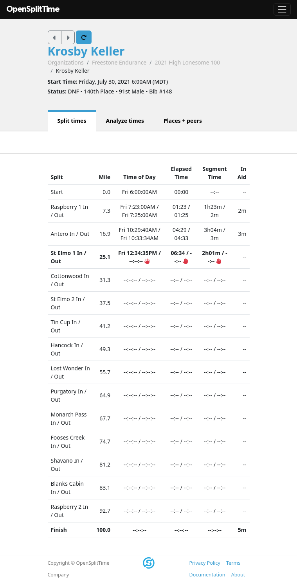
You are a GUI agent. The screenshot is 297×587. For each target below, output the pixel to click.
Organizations (66, 62)
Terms (233, 563)
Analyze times (125, 120)
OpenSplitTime (32, 9)
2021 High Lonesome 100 (187, 62)
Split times (72, 120)
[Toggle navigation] (282, 9)
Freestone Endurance (119, 62)
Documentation (207, 574)
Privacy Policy (204, 563)
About (238, 574)
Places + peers (183, 120)
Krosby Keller (86, 51)
